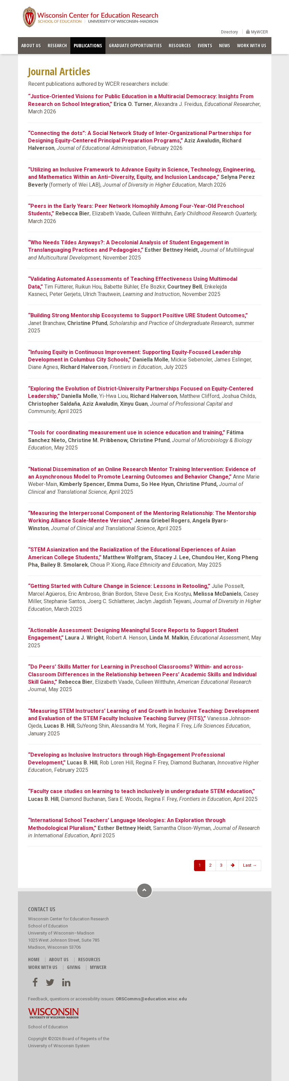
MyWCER (259, 32)
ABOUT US (31, 45)
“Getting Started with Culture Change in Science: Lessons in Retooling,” (119, 586)
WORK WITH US (251, 45)
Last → (250, 865)
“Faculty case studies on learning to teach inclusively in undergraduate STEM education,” (141, 791)
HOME (34, 959)
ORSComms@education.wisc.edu (151, 998)
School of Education (48, 1026)
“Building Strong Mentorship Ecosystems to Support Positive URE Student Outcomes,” (138, 315)
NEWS (224, 45)
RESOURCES (180, 45)
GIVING (73, 967)
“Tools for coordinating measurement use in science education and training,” (126, 432)
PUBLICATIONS (88, 45)
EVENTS (205, 45)
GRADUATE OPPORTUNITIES (135, 45)
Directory (229, 32)
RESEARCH (57, 45)
